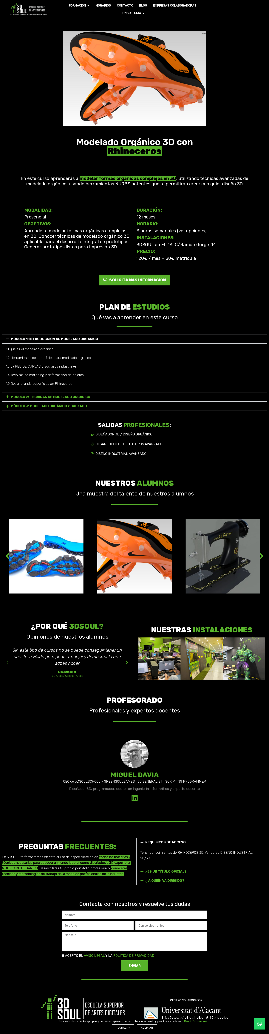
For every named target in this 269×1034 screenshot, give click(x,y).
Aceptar (147, 1027)
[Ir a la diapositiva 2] (185, 682)
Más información (195, 1021)
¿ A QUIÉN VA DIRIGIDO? (164, 881)
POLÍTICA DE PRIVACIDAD (133, 956)
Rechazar (123, 1027)
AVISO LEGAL (94, 956)
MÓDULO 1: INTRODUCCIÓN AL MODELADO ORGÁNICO (54, 339)
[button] (134, 338)
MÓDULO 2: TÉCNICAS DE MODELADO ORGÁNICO (50, 397)
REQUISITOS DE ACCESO (165, 842)
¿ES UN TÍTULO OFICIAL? (165, 871)
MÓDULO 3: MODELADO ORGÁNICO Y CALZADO (49, 406)
